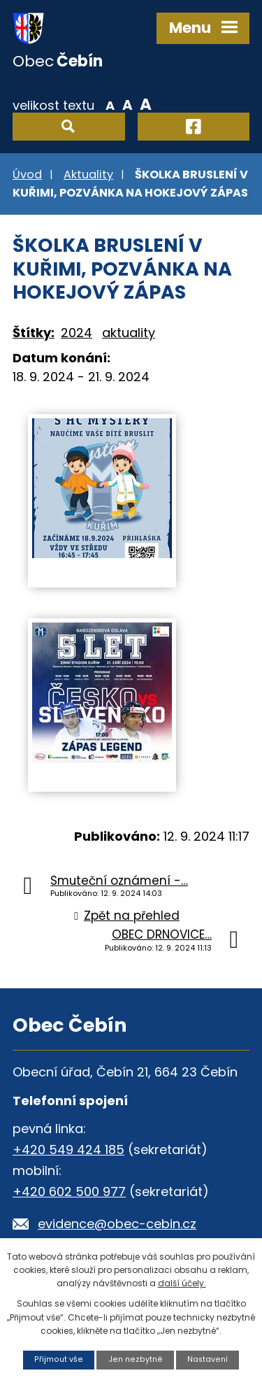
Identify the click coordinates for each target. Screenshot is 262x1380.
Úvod (27, 174)
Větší (145, 104)
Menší (110, 104)
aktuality (128, 332)
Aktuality (88, 174)
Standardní (127, 104)
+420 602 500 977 (69, 1191)
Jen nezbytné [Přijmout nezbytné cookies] (135, 1359)
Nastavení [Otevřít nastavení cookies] (207, 1359)
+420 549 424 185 (68, 1149)
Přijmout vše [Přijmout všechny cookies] (58, 1359)
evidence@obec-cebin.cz (117, 1223)
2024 (76, 332)
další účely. (182, 1283)
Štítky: (33, 332)
